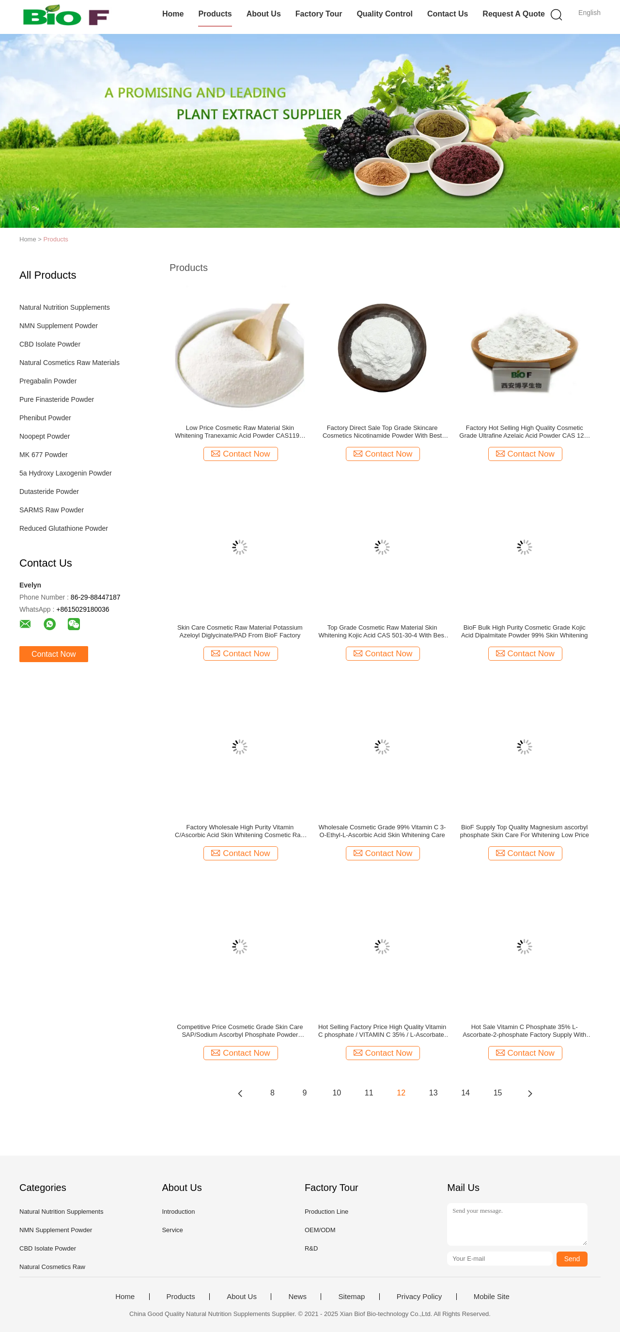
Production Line (326, 1211)
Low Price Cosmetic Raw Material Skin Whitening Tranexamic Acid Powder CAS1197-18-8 (240, 432)
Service (172, 1230)
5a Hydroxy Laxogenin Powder (65, 473)
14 (465, 1093)
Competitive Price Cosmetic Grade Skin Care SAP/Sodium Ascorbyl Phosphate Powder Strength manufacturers (240, 1031)
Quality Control (384, 14)
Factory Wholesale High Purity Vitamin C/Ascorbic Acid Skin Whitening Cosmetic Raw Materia (240, 831)
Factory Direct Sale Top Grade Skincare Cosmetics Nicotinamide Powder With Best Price (382, 432)
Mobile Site (492, 1296)
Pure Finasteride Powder (56, 399)
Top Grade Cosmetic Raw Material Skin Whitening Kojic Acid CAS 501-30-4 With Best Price (382, 631)
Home (173, 14)
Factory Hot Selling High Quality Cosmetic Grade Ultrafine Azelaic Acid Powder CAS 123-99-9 (524, 432)
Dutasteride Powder (49, 491)
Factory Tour (318, 14)
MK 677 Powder (43, 455)
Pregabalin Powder (48, 381)
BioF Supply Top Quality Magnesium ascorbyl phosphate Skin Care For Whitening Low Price (524, 831)
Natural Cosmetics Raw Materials (69, 362)
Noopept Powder (44, 436)
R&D (311, 1248)
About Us (264, 14)
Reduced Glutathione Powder (63, 528)
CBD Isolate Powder (49, 344)
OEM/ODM (320, 1230)
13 (433, 1093)
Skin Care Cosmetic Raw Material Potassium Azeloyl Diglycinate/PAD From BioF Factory (240, 631)
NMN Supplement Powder (58, 326)
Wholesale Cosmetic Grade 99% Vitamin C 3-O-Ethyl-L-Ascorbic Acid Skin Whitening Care (382, 831)
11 (369, 1093)
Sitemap (351, 1296)
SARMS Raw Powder (51, 510)
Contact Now (53, 654)
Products (215, 14)
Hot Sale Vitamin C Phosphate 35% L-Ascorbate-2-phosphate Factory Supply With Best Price (524, 1031)
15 (498, 1093)
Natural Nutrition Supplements (64, 307)
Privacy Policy (419, 1296)
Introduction (178, 1211)
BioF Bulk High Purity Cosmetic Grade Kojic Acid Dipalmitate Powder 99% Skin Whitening (524, 631)
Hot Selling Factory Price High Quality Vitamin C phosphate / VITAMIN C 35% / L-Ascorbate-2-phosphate (382, 1031)
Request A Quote (513, 14)
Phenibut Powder (45, 418)
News (297, 1296)
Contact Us (447, 14)
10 (336, 1093)
